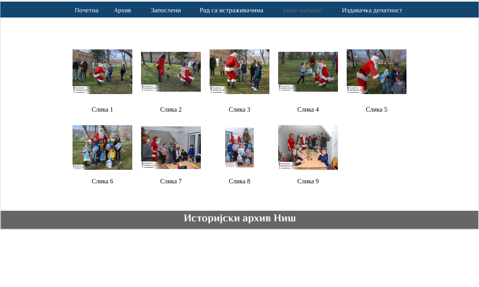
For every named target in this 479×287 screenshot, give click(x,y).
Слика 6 (102, 181)
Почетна (86, 10)
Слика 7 (171, 181)
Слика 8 (239, 181)
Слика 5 (376, 109)
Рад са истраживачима (231, 10)
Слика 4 (308, 109)
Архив (122, 10)
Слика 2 (171, 109)
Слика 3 (239, 109)
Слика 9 (308, 181)
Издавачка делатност (372, 10)
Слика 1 (102, 109)
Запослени (166, 10)
